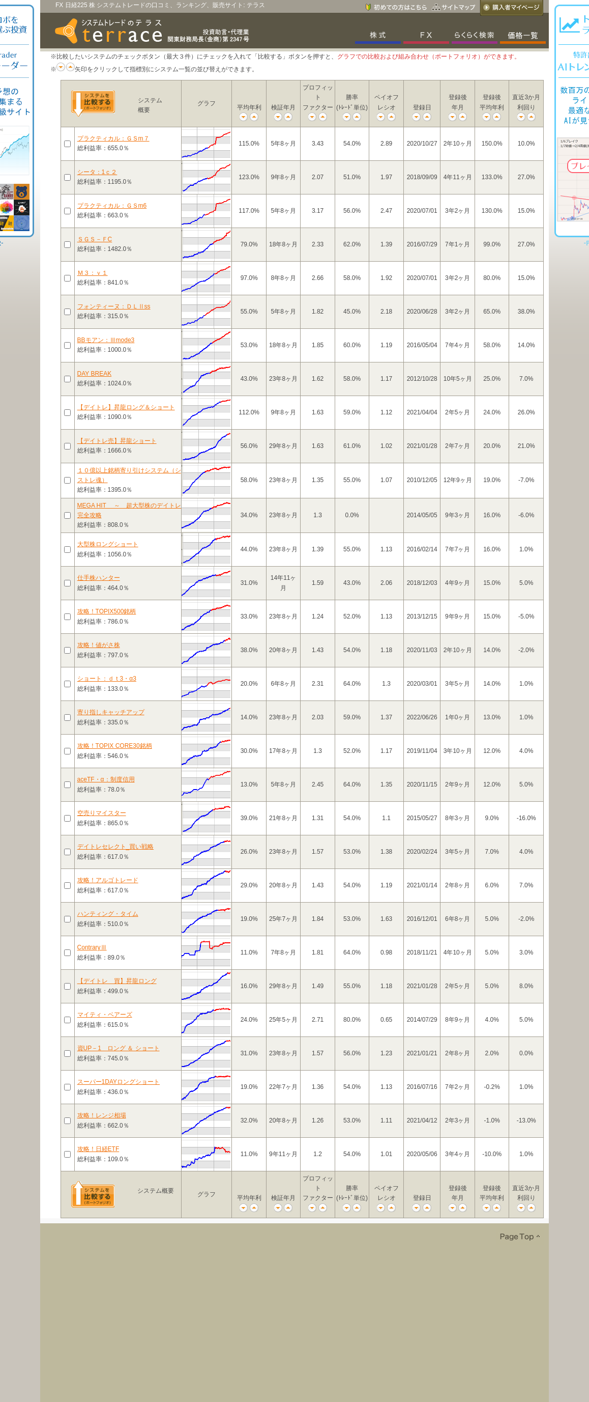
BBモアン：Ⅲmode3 (106, 340)
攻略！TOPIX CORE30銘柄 (114, 745)
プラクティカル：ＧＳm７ (113, 138)
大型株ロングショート (107, 544)
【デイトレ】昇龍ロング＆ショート (126, 407)
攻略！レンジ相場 (101, 1115)
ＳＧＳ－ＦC (94, 239)
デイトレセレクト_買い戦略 (115, 846)
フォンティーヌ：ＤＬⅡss (114, 306)
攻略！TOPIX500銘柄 (106, 611)
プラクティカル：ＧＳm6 (112, 205)
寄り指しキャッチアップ (110, 712)
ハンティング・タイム (107, 913)
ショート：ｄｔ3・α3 (106, 678)
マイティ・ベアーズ (104, 1014)
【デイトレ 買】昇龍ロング (117, 981)
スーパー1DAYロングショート (118, 1081)
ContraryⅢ (92, 947)
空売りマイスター (101, 813)
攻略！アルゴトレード (107, 880)
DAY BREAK (94, 373)
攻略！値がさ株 (98, 645)
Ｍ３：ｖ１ (92, 272)
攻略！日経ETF (98, 1149)
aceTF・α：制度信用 (106, 779)
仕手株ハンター (98, 577)
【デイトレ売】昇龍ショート (117, 440)
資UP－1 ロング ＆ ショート (118, 1048)
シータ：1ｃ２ (97, 172)
